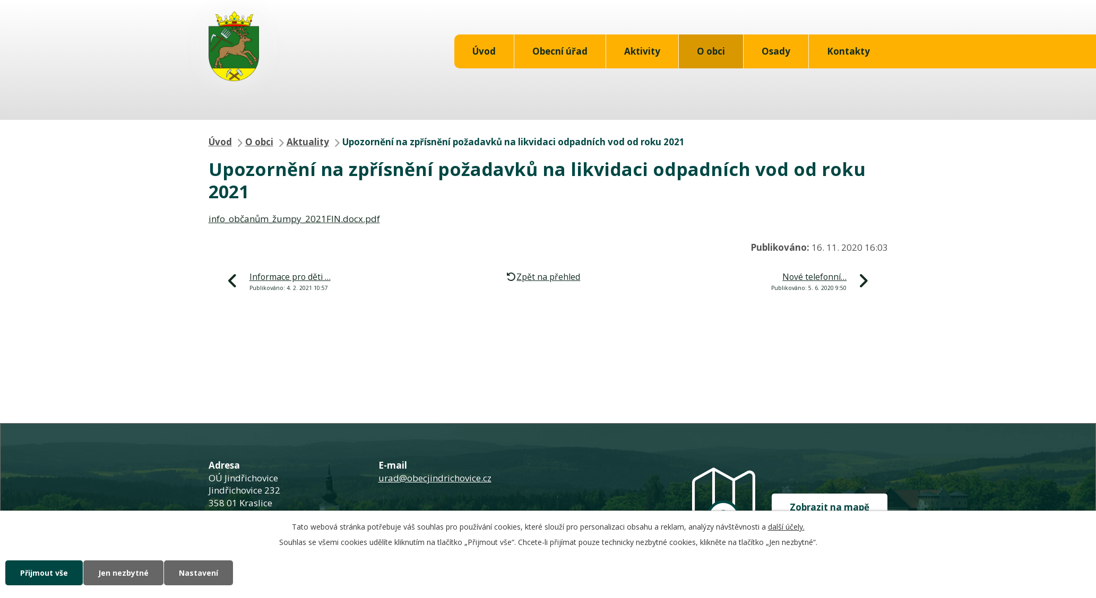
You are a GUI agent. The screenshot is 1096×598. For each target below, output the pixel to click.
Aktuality (308, 142)
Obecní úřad (560, 51)
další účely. (786, 527)
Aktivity (642, 51)
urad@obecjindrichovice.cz (434, 478)
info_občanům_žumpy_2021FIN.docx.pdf (294, 219)
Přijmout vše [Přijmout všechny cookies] (44, 573)
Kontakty (848, 51)
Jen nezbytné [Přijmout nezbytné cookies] (123, 573)
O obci (711, 51)
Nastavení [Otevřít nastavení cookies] (198, 573)
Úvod (484, 51)
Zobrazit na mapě (829, 507)
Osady (776, 51)
